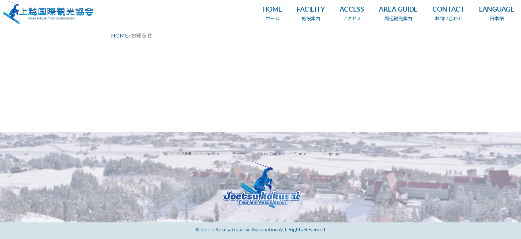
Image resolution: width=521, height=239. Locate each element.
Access (239, 153)
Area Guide (270, 153)
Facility (212, 153)
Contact (302, 153)
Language (332, 153)
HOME (119, 35)
